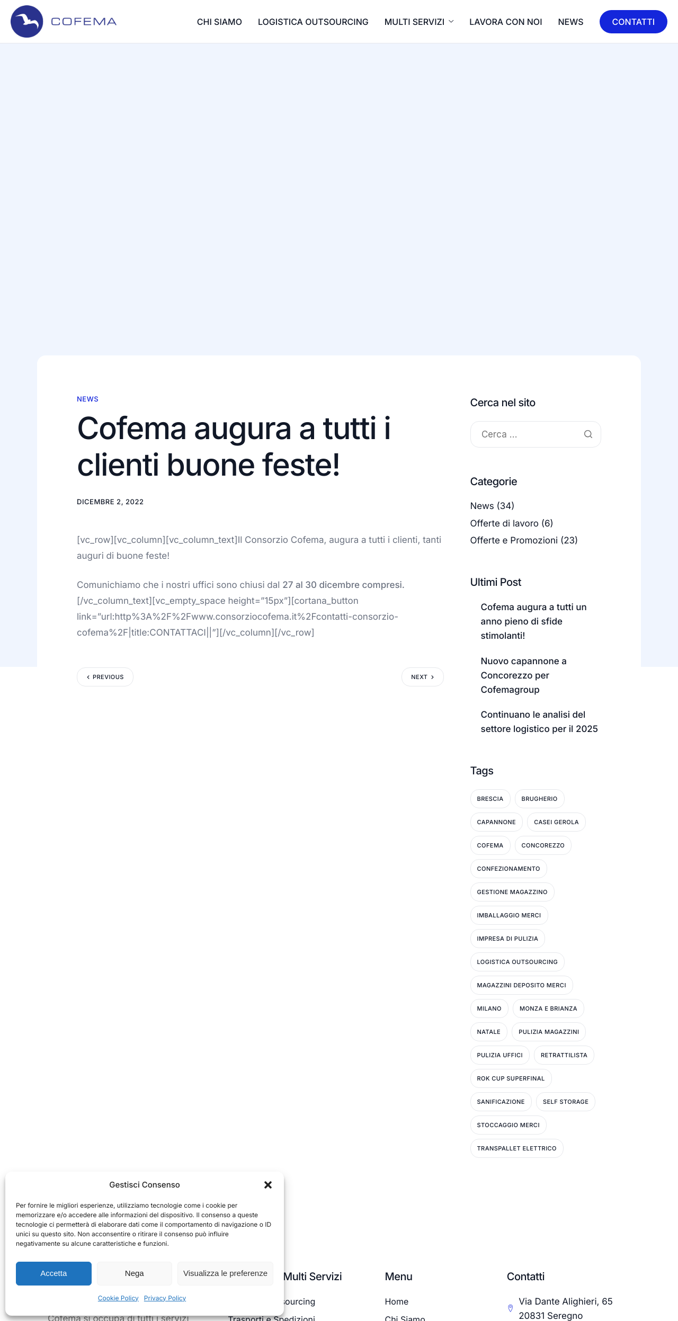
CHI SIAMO (219, 21)
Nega (134, 1273)
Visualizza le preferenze (225, 1273)
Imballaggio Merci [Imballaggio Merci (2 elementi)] (509, 915)
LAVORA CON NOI (505, 21)
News (571, 21)
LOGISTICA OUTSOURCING (313, 21)
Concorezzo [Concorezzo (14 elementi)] (543, 845)
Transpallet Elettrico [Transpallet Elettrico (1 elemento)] (517, 1148)
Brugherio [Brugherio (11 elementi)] (540, 798)
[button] (268, 1185)
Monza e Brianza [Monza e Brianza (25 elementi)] (548, 1008)
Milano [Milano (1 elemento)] (489, 1008)
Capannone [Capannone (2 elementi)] (496, 822)
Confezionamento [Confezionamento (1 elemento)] (508, 868)
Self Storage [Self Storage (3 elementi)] (565, 1101)
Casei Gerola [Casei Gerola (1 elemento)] (556, 822)
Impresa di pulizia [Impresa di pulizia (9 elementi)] (508, 938)
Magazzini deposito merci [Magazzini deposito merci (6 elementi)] (521, 985)
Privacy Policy (165, 1298)
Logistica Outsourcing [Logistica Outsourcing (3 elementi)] (517, 962)
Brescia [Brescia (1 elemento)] (490, 798)
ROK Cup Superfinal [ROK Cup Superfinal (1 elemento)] (511, 1078)
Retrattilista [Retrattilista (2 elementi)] (564, 1055)
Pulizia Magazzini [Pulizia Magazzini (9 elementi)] (549, 1032)
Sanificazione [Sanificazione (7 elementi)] (501, 1101)
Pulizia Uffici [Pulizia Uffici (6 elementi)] (500, 1055)
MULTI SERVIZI (419, 21)
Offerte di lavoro (504, 524)
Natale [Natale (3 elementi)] (489, 1032)
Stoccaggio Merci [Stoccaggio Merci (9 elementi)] (508, 1125)
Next (419, 677)
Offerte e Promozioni (514, 540)
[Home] (64, 20)
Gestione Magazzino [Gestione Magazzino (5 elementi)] (512, 892)
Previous (108, 677)
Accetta (53, 1273)
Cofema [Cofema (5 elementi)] (490, 845)
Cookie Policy (118, 1298)
